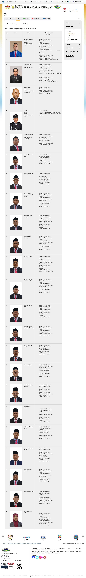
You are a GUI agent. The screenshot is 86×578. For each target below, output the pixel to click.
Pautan (39, 1)
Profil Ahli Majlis (71, 33)
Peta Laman (48, 1)
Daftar (53, 1)
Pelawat (46, 18)
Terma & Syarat (6, 543)
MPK (18, 18)
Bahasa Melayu (78, 1)
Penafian (39, 543)
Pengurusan (17, 24)
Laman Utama (9, 18)
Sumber (68, 44)
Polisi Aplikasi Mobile (31, 543)
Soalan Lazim (34, 1)
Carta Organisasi (71, 35)
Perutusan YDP (71, 30)
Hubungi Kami (27, 1)
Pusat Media (69, 48)
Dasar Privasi (13, 543)
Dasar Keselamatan (21, 543)
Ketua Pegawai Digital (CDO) (72, 40)
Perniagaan (36, 18)
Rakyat (26, 18)
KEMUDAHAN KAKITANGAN (70, 56)
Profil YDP (70, 31)
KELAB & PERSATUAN (72, 51)
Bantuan (43, 1)
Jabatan (69, 37)
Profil (67, 23)
